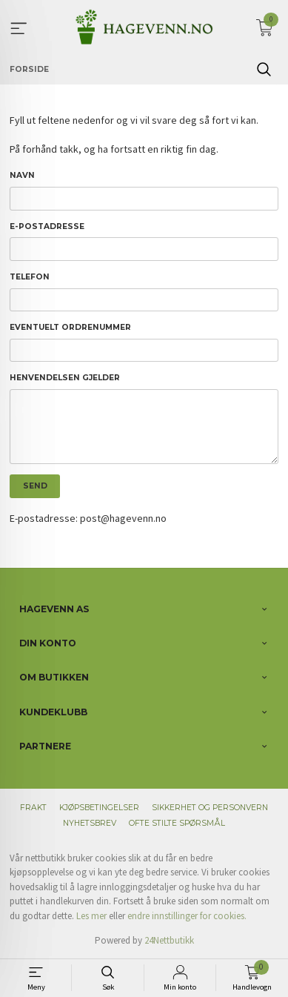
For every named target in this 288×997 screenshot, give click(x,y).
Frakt (33, 807)
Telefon (30, 277)
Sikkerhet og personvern (210, 807)
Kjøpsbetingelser (99, 807)
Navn (22, 175)
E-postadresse (47, 226)
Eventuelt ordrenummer (70, 327)
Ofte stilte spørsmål (177, 823)
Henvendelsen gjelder (65, 377)
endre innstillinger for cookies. (187, 916)
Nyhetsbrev (89, 823)
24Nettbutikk (169, 940)
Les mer (91, 916)
